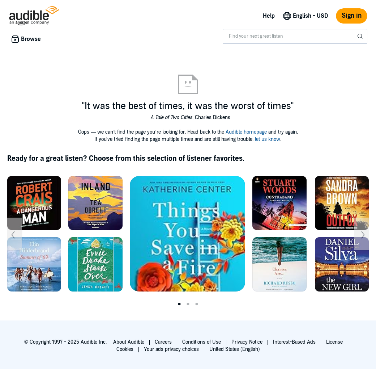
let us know (267, 139)
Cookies (124, 349)
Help (269, 16)
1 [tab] (179, 304)
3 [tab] (196, 304)
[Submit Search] (360, 36)
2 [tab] (188, 304)
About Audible (128, 342)
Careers (163, 342)
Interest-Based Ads (294, 342)
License (334, 342)
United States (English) (234, 349)
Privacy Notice (246, 342)
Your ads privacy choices (171, 349)
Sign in (352, 16)
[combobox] (295, 36)
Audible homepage (246, 132)
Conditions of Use (201, 342)
